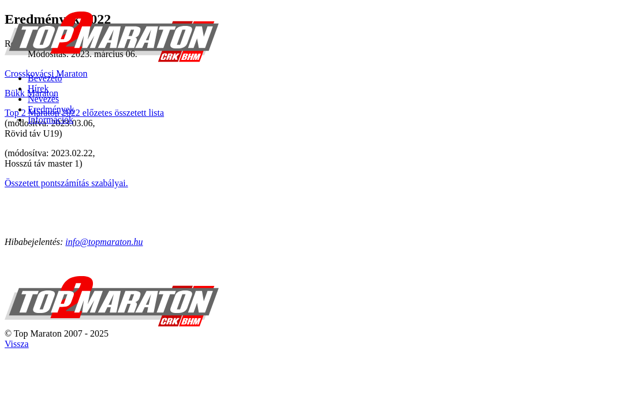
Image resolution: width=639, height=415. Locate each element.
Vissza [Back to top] (17, 344)
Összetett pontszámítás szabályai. (66, 183)
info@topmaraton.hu (104, 242)
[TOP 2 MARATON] (112, 58)
